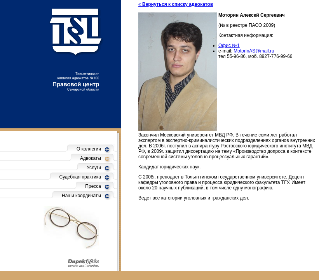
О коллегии (89, 149)
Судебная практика (80, 177)
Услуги (94, 167)
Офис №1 (229, 45)
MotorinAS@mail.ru (254, 51)
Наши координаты (81, 195)
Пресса (93, 186)
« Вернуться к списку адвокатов (175, 4)
